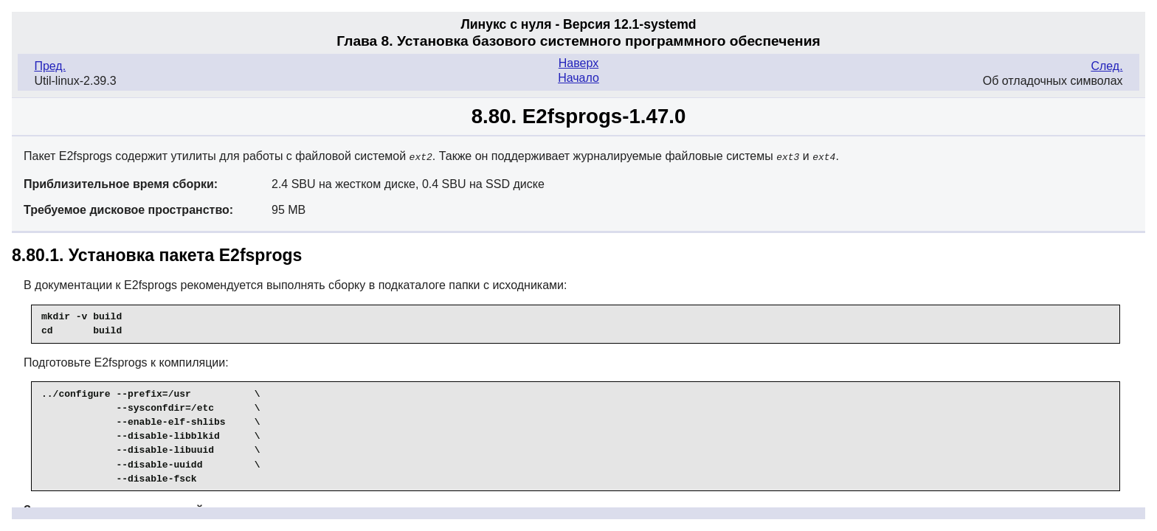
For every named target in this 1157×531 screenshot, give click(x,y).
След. (1106, 66)
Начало (578, 78)
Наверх (578, 63)
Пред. (50, 66)
